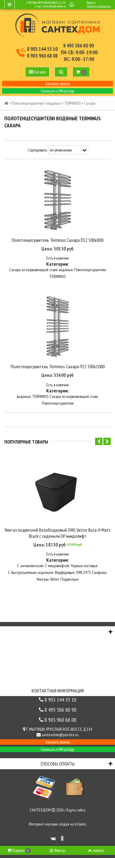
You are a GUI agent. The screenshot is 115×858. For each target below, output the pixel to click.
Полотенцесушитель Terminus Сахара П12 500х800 (57, 240)
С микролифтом (57, 565)
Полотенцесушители (28, 103)
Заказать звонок (57, 83)
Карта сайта (76, 810)
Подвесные (69, 579)
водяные (54, 103)
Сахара (15, 269)
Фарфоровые (65, 572)
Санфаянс (99, 572)
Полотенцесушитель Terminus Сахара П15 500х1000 (58, 366)
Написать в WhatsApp (57, 91)
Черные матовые (84, 565)
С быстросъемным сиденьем (30, 572)
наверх (96, 850)
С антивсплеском (30, 565)
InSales (80, 824)
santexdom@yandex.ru (54, 6)
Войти (90, 3)
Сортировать (37, 150)
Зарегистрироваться (99, 6)
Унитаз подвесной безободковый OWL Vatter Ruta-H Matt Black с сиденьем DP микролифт (57, 533)
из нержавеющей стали (40, 269)
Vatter (54, 579)
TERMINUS (72, 103)
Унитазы (42, 579)
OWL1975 (83, 572)
